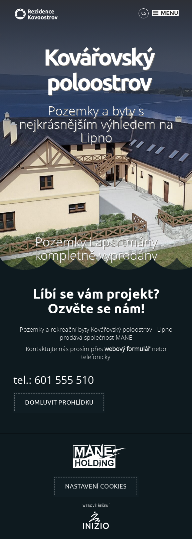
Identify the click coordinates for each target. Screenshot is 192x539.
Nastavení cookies (96, 486)
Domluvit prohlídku (59, 402)
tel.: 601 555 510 (53, 380)
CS (143, 13)
